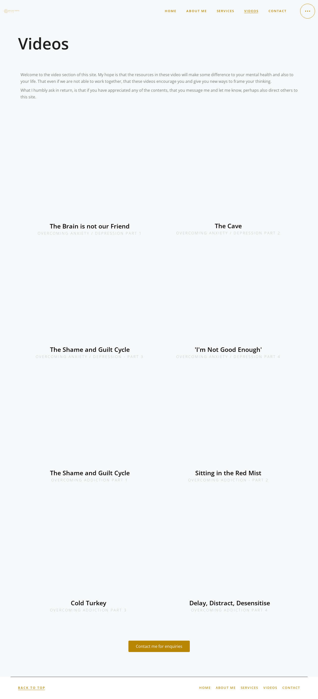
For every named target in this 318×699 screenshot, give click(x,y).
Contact (291, 688)
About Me (226, 688)
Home (205, 688)
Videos (270, 688)
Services (250, 688)
